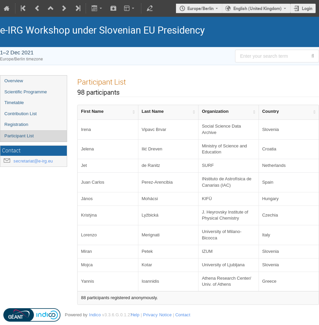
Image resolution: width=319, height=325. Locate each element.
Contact (182, 315)
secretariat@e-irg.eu (33, 161)
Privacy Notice (157, 315)
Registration (16, 124)
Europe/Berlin (200, 8)
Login (307, 8)
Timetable (14, 102)
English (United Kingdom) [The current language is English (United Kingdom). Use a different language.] (257, 8)
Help (135, 315)
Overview (13, 80)
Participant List (19, 135)
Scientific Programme (25, 91)
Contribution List (20, 113)
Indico (95, 315)
